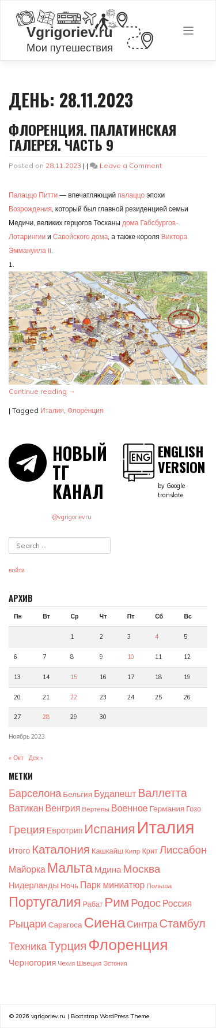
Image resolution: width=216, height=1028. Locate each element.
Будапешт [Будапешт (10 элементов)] (115, 793)
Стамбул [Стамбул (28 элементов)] (182, 923)
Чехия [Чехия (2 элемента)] (66, 963)
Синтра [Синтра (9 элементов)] (142, 924)
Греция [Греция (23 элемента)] (27, 829)
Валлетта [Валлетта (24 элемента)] (162, 792)
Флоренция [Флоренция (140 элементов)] (128, 944)
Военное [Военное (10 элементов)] (129, 808)
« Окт (16, 758)
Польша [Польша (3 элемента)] (159, 885)
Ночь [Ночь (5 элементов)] (69, 885)
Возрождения (30, 208)
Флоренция (85, 410)
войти (17, 570)
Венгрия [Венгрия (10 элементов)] (63, 808)
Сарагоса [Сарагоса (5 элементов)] (65, 924)
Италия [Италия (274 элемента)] (165, 827)
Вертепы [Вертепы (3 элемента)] (95, 808)
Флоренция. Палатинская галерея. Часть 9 (92, 137)
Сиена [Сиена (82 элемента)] (105, 922)
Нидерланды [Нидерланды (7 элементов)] (34, 885)
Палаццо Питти (33, 195)
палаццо (131, 195)
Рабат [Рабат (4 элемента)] (92, 903)
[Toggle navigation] (188, 31)
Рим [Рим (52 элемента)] (116, 901)
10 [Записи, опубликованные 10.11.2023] (130, 657)
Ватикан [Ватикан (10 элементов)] (26, 808)
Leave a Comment (131, 165)
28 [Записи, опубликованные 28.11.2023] (46, 717)
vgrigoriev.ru (48, 1016)
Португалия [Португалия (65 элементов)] (45, 901)
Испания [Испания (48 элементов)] (109, 829)
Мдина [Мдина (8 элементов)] (108, 869)
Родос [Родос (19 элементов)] (146, 903)
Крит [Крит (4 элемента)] (149, 850)
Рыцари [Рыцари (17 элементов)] (28, 923)
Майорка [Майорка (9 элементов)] (27, 869)
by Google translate (182, 471)
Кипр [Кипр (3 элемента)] (132, 851)
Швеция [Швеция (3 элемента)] (89, 963)
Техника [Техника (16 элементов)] (28, 946)
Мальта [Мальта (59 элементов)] (70, 867)
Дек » (36, 758)
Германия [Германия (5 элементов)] (167, 808)
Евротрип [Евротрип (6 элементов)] (64, 830)
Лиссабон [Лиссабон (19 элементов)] (183, 849)
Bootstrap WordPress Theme (110, 1016)
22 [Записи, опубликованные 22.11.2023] (73, 697)
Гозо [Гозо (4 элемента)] (193, 808)
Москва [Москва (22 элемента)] (141, 869)
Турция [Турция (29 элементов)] (67, 945)
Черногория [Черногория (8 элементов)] (32, 962)
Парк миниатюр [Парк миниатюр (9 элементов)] (112, 885)
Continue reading (42, 391)
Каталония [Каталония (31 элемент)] (61, 848)
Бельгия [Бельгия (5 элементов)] (77, 794)
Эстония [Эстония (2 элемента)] (115, 963)
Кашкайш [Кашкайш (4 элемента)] (107, 850)
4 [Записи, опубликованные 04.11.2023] (156, 636)
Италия (52, 410)
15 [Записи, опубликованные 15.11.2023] (73, 677)
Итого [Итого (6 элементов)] (19, 851)
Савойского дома (80, 236)
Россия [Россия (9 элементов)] (177, 903)
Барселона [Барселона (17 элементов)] (35, 793)
